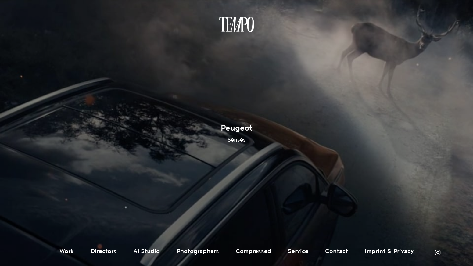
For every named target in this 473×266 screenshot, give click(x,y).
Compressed (253, 251)
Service (298, 251)
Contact (336, 251)
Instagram (438, 253)
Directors (103, 251)
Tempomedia (236, 24)
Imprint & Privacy (389, 251)
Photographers (198, 251)
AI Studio (146, 251)
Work (66, 251)
